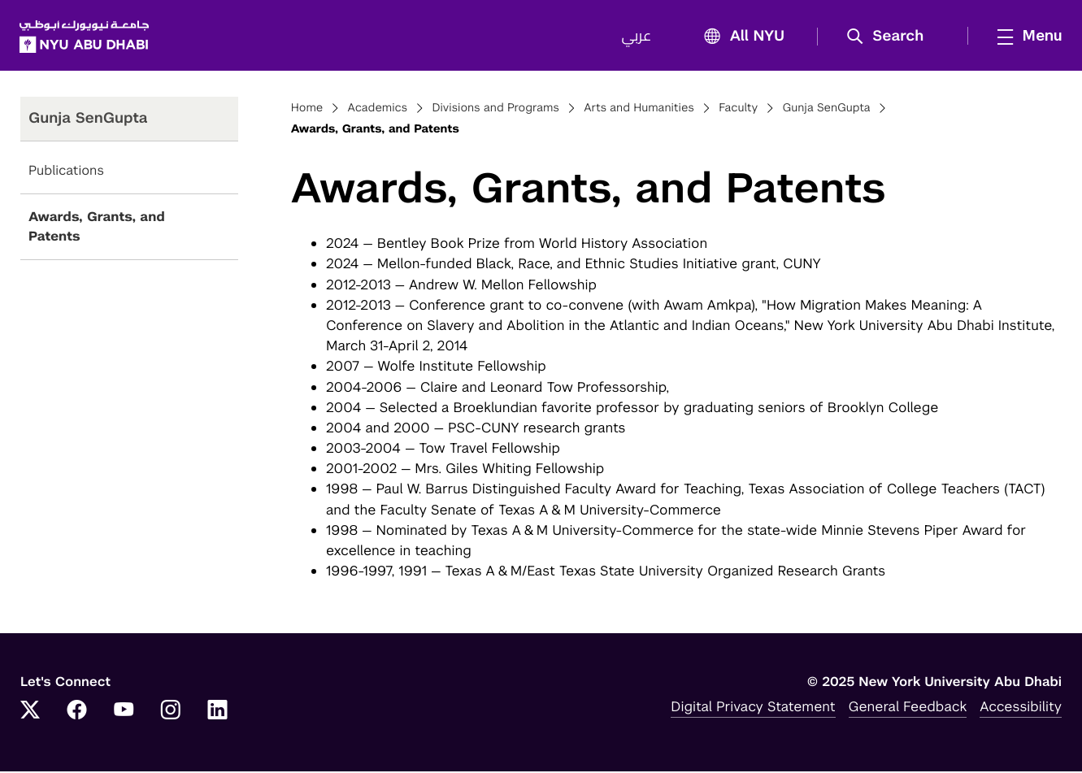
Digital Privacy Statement (753, 708)
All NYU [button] (738, 37)
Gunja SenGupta (826, 110)
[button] (889, 37)
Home (307, 110)
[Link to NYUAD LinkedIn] (218, 712)
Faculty (738, 110)
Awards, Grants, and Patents (96, 229)
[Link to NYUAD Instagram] (170, 712)
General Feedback (908, 708)
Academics (378, 110)
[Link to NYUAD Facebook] (77, 712)
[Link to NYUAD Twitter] (30, 712)
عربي (635, 37)
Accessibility (1021, 708)
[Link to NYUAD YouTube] (123, 712)
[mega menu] (1024, 37)
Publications (66, 172)
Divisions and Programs (495, 110)
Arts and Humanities (639, 110)
